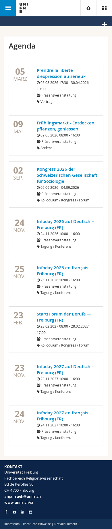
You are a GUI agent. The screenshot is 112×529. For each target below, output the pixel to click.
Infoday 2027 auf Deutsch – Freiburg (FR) (65, 369)
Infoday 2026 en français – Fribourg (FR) (64, 271)
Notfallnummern (65, 524)
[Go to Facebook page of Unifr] (6, 512)
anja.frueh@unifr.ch (22, 496)
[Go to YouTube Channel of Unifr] (14, 512)
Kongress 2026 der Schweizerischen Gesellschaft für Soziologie (67, 175)
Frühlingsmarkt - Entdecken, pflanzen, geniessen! (66, 126)
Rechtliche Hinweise (37, 524)
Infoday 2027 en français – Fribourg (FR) (64, 416)
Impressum (12, 524)
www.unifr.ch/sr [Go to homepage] (19, 502)
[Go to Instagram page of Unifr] (30, 512)
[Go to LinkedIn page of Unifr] (22, 512)
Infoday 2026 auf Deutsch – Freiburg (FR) (65, 224)
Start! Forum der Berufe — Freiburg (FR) (64, 317)
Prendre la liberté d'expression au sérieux (61, 73)
